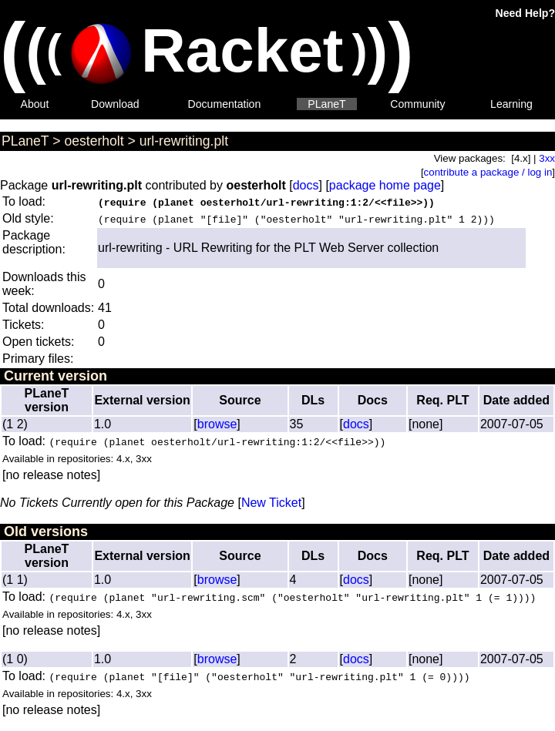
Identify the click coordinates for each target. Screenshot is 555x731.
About (35, 104)
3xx (547, 158)
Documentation (224, 104)
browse (217, 424)
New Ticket (271, 502)
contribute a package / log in (488, 172)
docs (306, 185)
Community (417, 104)
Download (115, 104)
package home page (385, 185)
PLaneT (326, 104)
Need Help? (525, 13)
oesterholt (93, 141)
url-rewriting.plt (184, 141)
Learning (511, 104)
